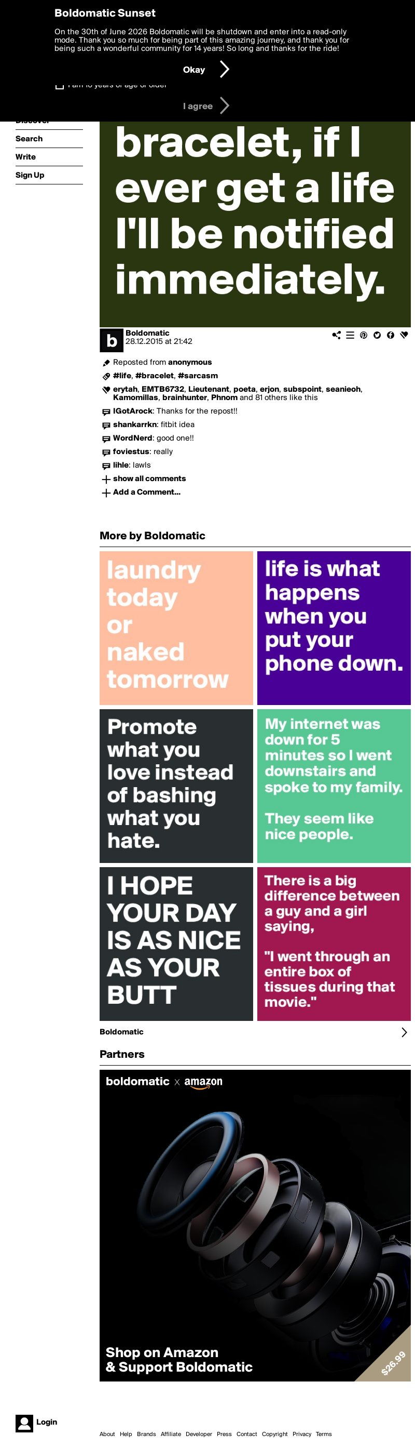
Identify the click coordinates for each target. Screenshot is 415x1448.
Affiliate (171, 1434)
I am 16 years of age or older (117, 85)
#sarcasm (198, 376)
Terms (324, 1434)
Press (224, 1434)
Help (126, 1434)
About (107, 1434)
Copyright (275, 1434)
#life (122, 376)
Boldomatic (148, 333)
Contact (247, 1434)
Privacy (302, 1434)
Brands (146, 1434)
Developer (199, 1434)
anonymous (190, 362)
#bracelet (154, 376)
